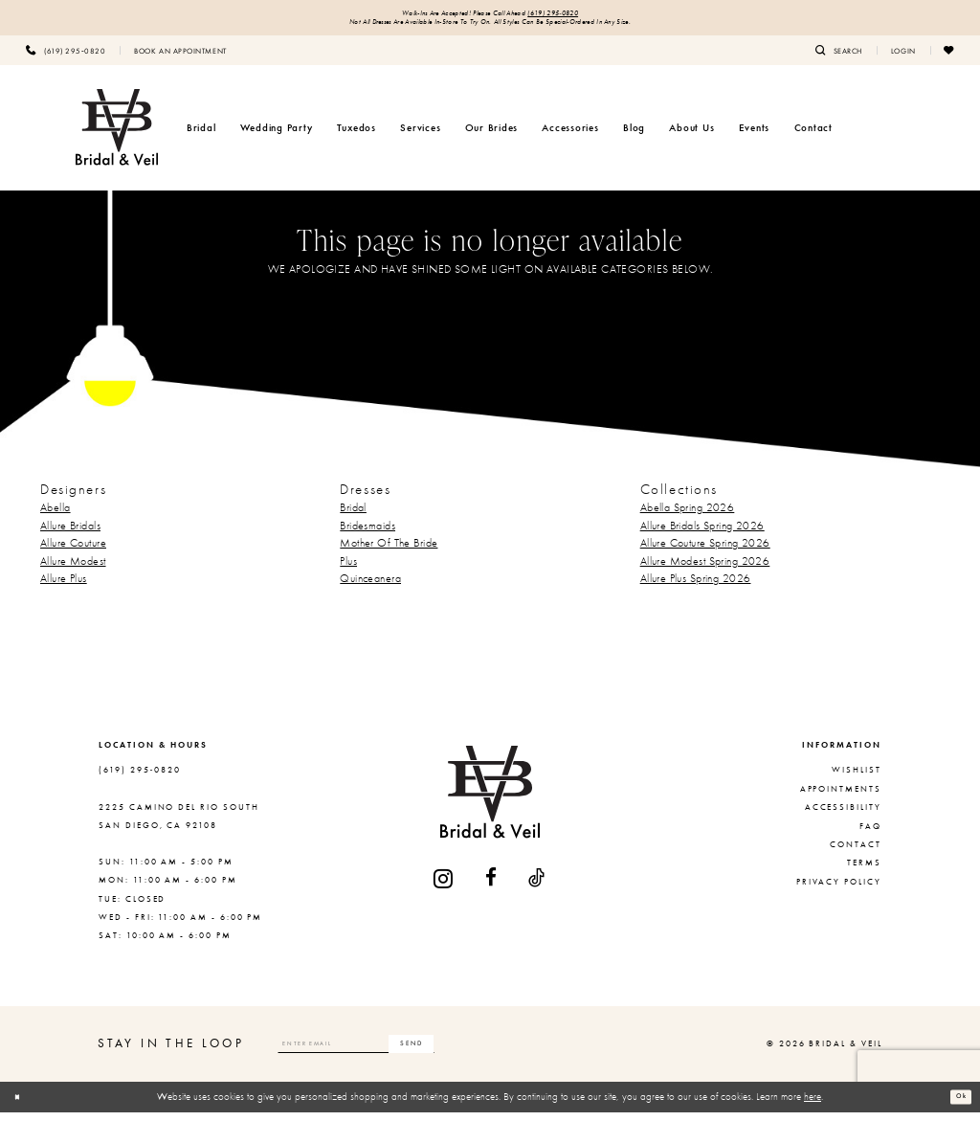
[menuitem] (65, 58)
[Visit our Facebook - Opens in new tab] (492, 887)
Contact (855, 853)
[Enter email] (397, 1052)
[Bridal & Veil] (117, 136)
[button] (903, 58)
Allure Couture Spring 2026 (705, 551)
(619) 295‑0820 (580, 16)
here (812, 1104)
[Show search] (839, 58)
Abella (55, 516)
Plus (348, 569)
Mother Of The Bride (388, 551)
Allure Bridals (70, 533)
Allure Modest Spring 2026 (705, 569)
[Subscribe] (491, 1052)
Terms (864, 871)
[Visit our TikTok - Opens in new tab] (537, 887)
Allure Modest (73, 569)
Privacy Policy (838, 890)
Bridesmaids (367, 533)
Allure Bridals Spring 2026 (702, 533)
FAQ (870, 835)
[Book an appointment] (180, 58)
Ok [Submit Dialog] (956, 1104)
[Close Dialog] (22, 1105)
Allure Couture (73, 551)
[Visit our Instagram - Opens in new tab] (444, 887)
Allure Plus (63, 586)
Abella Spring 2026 (687, 516)
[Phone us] (65, 58)
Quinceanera (370, 586)
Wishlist (856, 778)
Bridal (353, 516)
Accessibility (843, 815)
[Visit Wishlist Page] (949, 58)
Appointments (840, 797)
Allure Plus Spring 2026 (695, 586)
